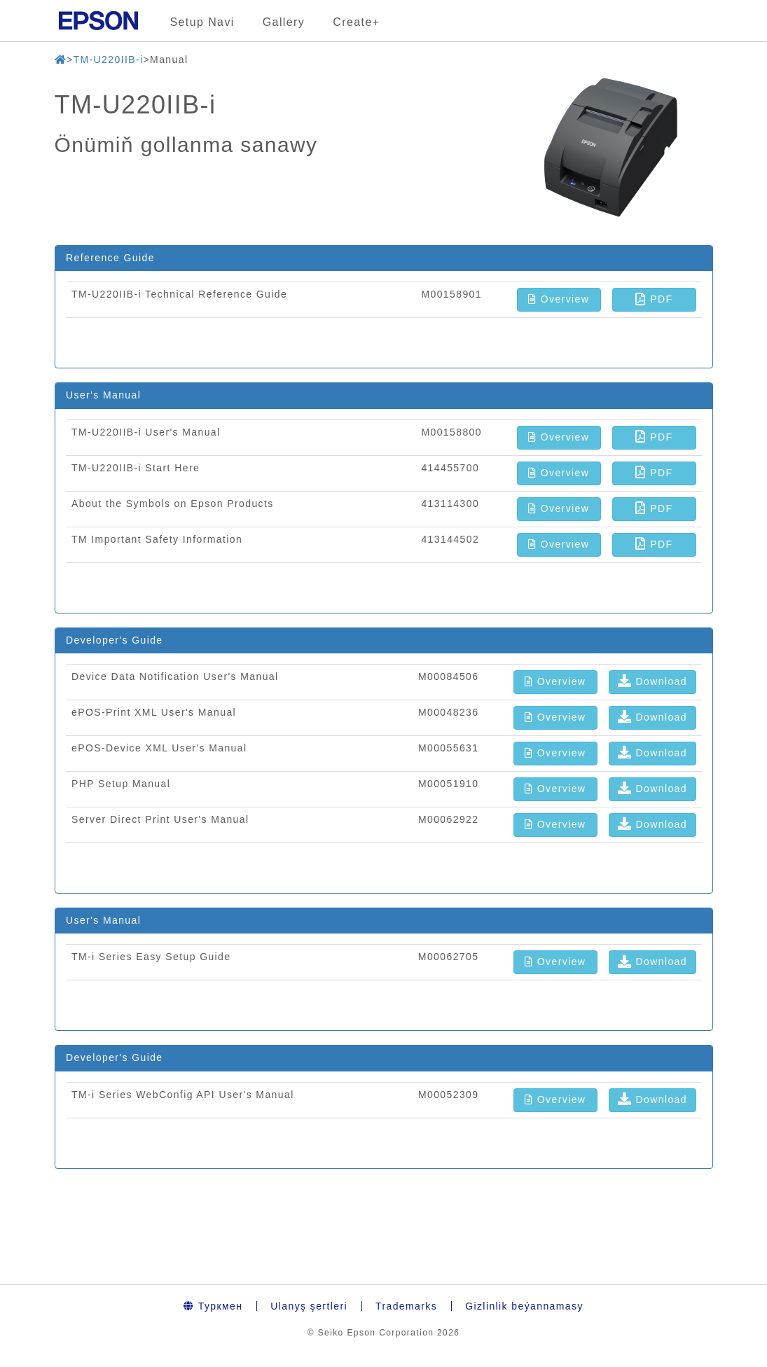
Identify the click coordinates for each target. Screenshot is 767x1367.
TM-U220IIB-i (108, 59)
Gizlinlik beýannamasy (524, 1306)
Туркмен (213, 1306)
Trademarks (406, 1306)
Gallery (284, 22)
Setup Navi (202, 22)
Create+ (356, 22)
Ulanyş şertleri (308, 1306)
